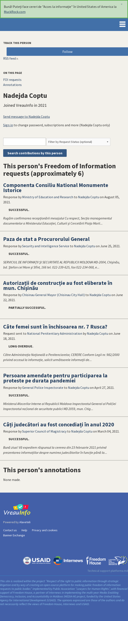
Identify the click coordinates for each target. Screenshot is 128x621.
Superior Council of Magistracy (44, 431)
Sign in (8, 125)
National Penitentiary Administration (54, 333)
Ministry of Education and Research (47, 197)
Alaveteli (24, 522)
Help (24, 530)
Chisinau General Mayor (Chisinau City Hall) (53, 295)
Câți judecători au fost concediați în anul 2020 (58, 424)
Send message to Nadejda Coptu (26, 116)
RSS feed (9, 58)
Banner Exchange (14, 535)
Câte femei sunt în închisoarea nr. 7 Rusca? (55, 326)
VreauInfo (18, 24)
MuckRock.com (15, 12)
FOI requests (12, 79)
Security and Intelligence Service (45, 246)
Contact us (10, 530)
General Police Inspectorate (42, 387)
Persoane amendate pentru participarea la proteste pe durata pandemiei (55, 378)
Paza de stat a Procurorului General (46, 239)
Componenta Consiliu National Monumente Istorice (55, 188)
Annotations (12, 85)
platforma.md (119, 571)
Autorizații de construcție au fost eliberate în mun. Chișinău (57, 285)
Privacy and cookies (45, 530)
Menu (122, 23)
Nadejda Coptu (88, 197)
